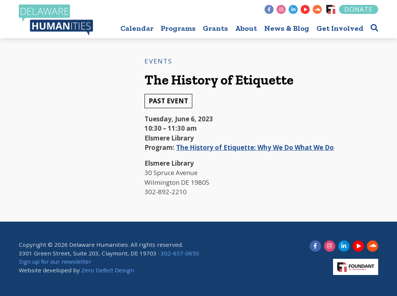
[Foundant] (330, 9)
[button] (374, 27)
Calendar (137, 28)
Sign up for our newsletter (55, 262)
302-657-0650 (180, 253)
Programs (178, 28)
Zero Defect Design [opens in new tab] (107, 270)
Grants (215, 28)
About (246, 28)
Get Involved (340, 28)
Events (158, 61)
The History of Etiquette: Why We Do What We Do (255, 147)
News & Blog (286, 28)
